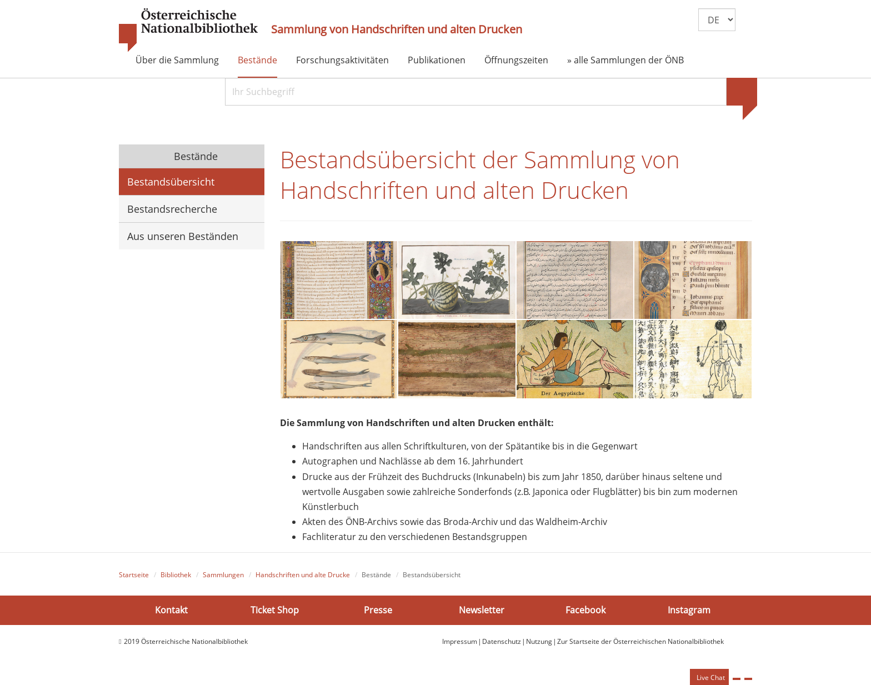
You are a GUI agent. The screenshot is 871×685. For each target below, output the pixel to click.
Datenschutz (501, 646)
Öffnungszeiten (516, 60)
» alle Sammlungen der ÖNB (625, 60)
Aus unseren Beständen (182, 236)
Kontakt (171, 614)
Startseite (134, 579)
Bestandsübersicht (170, 181)
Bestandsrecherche (172, 209)
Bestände (257, 60)
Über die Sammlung (177, 60)
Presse (378, 614)
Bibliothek (176, 579)
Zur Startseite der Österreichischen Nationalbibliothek (640, 646)
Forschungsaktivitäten (342, 60)
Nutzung (539, 646)
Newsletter (481, 614)
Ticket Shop (275, 614)
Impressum (459, 646)
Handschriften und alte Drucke (303, 579)
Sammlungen (223, 579)
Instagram (689, 614)
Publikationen (436, 60)
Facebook (585, 614)
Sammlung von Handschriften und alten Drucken (396, 29)
